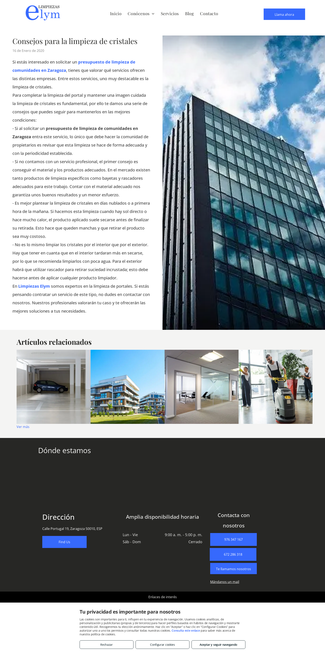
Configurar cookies (162, 645)
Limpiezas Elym (34, 286)
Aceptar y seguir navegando (218, 645)
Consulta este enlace (186, 630)
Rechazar (106, 645)
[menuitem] (116, 13)
